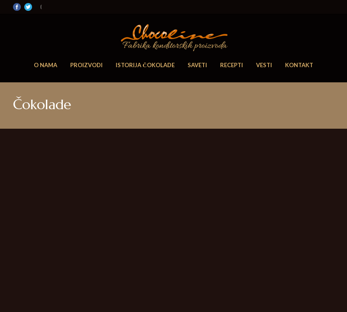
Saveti (197, 65)
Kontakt (299, 65)
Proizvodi (86, 65)
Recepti (231, 65)
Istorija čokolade (145, 65)
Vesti (264, 65)
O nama (45, 65)
